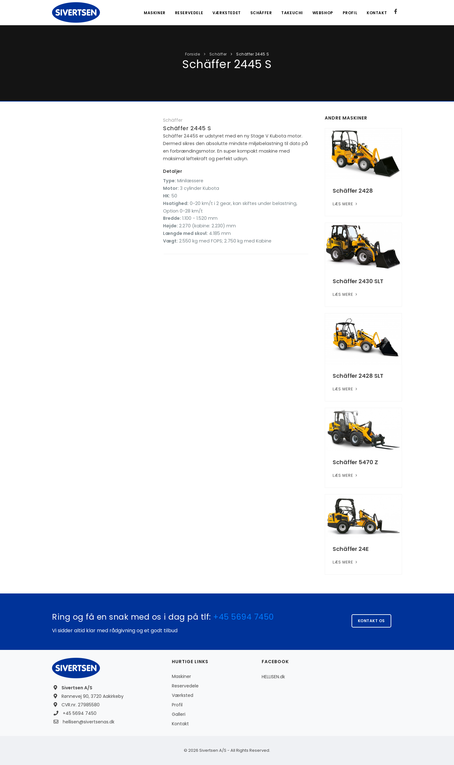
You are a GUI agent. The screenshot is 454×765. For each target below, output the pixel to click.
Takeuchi (292, 12)
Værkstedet (226, 12)
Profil (349, 12)
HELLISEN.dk (273, 677)
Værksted (182, 695)
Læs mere (345, 204)
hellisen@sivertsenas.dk (88, 722)
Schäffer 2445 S (252, 54)
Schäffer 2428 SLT (358, 376)
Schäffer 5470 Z (355, 462)
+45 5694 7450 (243, 616)
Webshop (322, 12)
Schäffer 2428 (353, 191)
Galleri (178, 714)
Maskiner (154, 12)
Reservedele (188, 12)
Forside (192, 54)
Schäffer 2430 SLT (358, 281)
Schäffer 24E (351, 549)
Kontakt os (371, 620)
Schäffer (260, 12)
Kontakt (377, 12)
